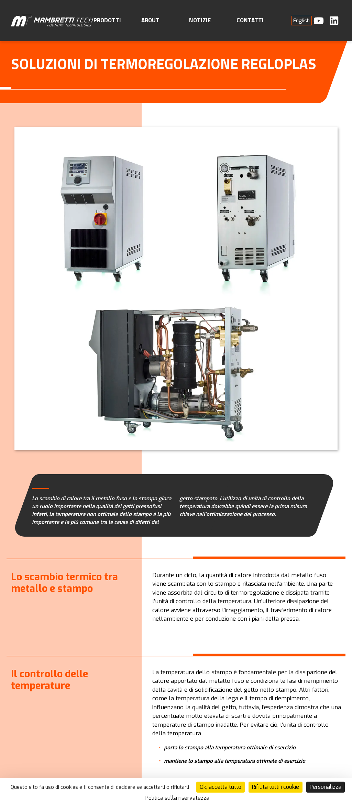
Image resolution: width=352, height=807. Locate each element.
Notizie (200, 20)
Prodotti (107, 20)
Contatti (250, 20)
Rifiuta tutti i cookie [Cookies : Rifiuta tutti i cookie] (275, 787)
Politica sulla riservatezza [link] (177, 798)
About (150, 20)
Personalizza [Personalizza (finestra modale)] (325, 787)
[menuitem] (301, 20)
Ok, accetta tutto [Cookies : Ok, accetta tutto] (220, 787)
